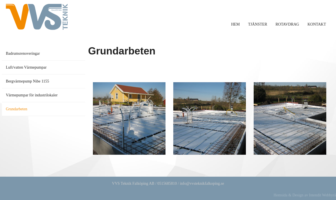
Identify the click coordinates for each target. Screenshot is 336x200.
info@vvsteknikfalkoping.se (202, 183)
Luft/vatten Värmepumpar (26, 67)
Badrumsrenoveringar (23, 53)
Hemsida (280, 195)
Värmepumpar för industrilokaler (32, 95)
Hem (235, 24)
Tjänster (257, 24)
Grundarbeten (16, 109)
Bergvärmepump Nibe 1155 (27, 81)
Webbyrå (329, 195)
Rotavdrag (287, 24)
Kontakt (316, 24)
